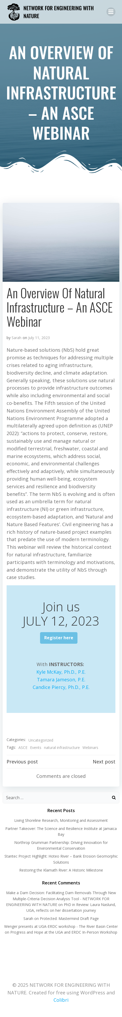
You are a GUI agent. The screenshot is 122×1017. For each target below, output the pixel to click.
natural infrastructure (62, 747)
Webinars (90, 747)
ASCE (22, 747)
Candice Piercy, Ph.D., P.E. (61, 687)
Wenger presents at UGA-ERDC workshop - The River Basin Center (61, 926)
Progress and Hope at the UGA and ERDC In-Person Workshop (63, 932)
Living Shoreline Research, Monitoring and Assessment (61, 820)
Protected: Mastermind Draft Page (69, 918)
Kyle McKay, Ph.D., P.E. (61, 672)
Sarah (16, 337)
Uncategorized (40, 740)
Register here (58, 638)
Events (35, 747)
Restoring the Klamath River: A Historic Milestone (61, 870)
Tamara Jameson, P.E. (61, 679)
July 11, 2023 (39, 337)
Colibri (61, 1000)
